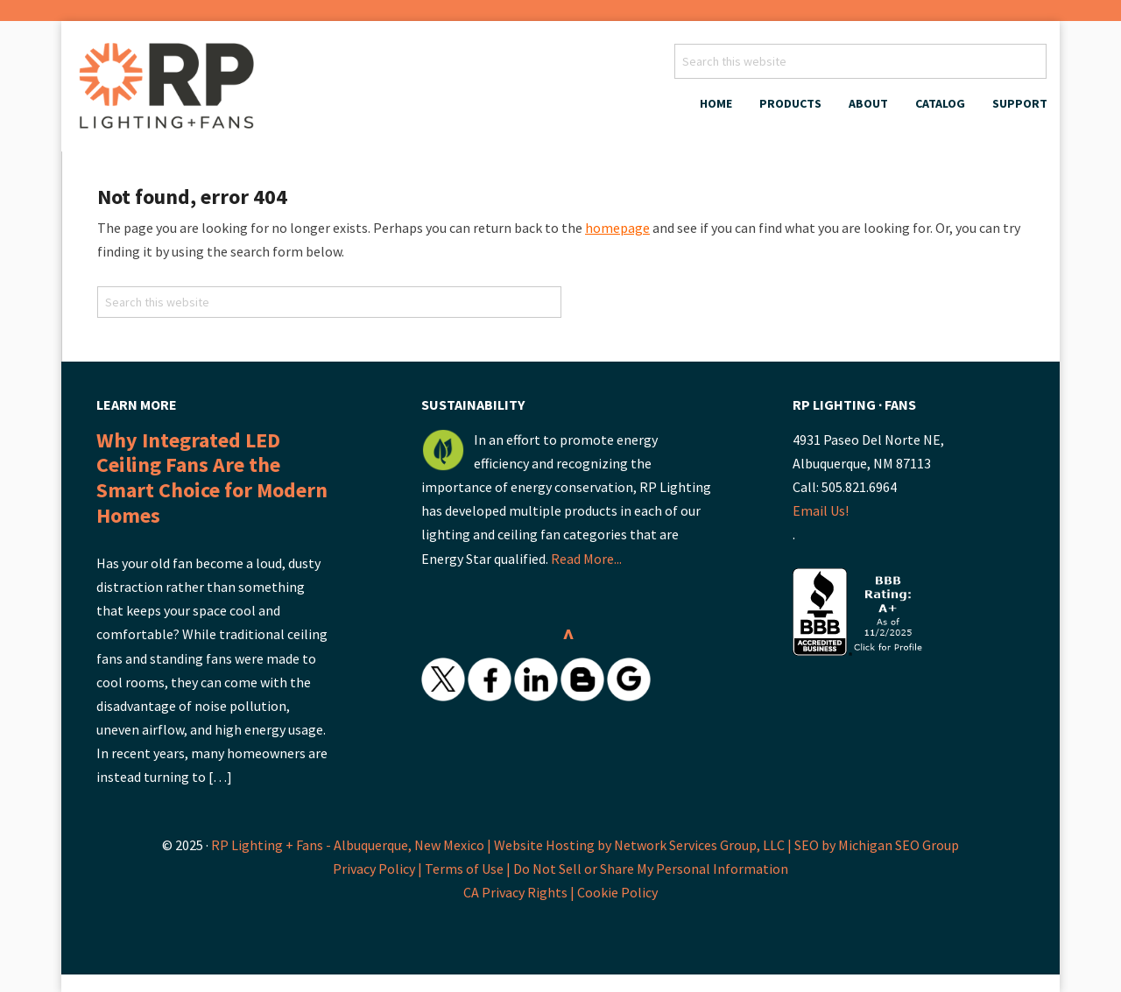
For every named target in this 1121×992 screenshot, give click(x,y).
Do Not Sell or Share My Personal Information (650, 868)
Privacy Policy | (379, 868)
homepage (617, 227)
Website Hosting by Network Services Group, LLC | (643, 845)
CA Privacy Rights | (520, 892)
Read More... (586, 558)
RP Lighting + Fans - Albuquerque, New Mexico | (351, 845)
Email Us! (821, 510)
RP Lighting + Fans (170, 91)
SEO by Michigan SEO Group (876, 845)
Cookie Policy (617, 892)
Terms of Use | (469, 868)
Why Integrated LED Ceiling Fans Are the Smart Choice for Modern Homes (212, 477)
